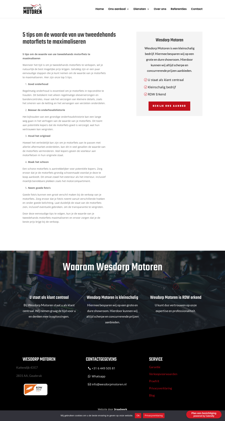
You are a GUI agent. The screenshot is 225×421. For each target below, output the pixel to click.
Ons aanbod (117, 9)
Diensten (139, 9)
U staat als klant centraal (166, 80)
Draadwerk (120, 409)
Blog (152, 395)
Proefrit (154, 381)
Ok (138, 415)
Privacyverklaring (160, 388)
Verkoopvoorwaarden (163, 374)
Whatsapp (98, 376)
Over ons (160, 9)
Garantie (154, 367)
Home (99, 9)
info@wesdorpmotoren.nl (109, 384)
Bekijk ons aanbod (169, 106)
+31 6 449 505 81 (103, 368)
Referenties (179, 9)
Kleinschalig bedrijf (162, 87)
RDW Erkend (157, 94)
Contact (197, 9)
